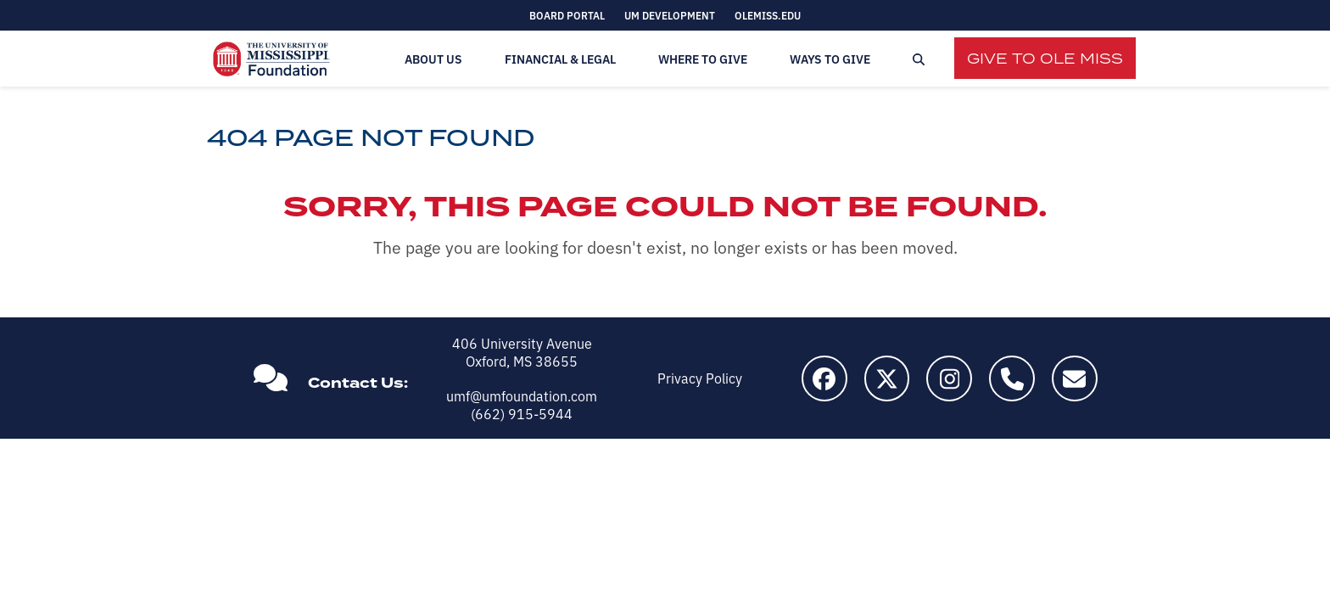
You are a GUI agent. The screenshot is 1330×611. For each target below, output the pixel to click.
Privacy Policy (699, 377)
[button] (918, 59)
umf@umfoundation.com (521, 395)
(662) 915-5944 (522, 413)
